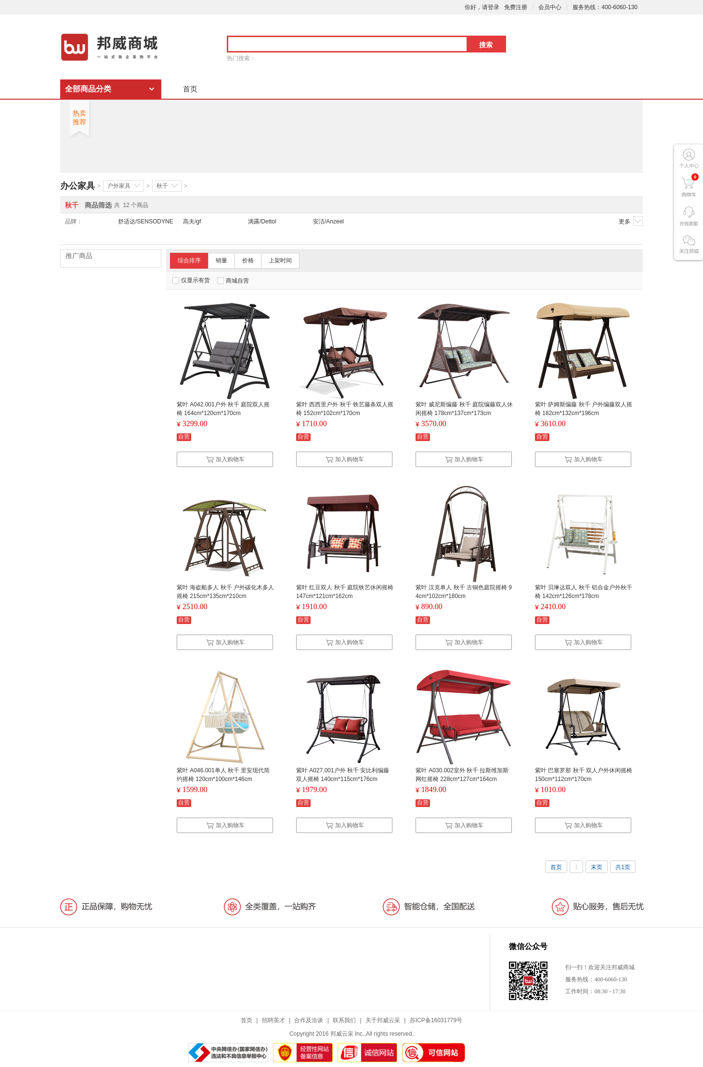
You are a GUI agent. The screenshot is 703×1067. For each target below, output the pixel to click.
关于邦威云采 (382, 1020)
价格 (248, 260)
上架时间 (280, 260)
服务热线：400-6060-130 (605, 7)
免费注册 (515, 7)
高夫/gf (192, 221)
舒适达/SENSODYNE (145, 221)
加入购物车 (225, 459)
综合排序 (189, 260)
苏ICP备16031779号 (436, 1020)
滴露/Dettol (262, 221)
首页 (190, 89)
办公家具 (77, 186)
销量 (221, 260)
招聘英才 (273, 1020)
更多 (631, 221)
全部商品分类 (88, 89)
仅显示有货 (191, 280)
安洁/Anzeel (328, 221)
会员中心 (549, 7)
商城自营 (233, 280)
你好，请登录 (482, 7)
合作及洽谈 (308, 1020)
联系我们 (344, 1020)
